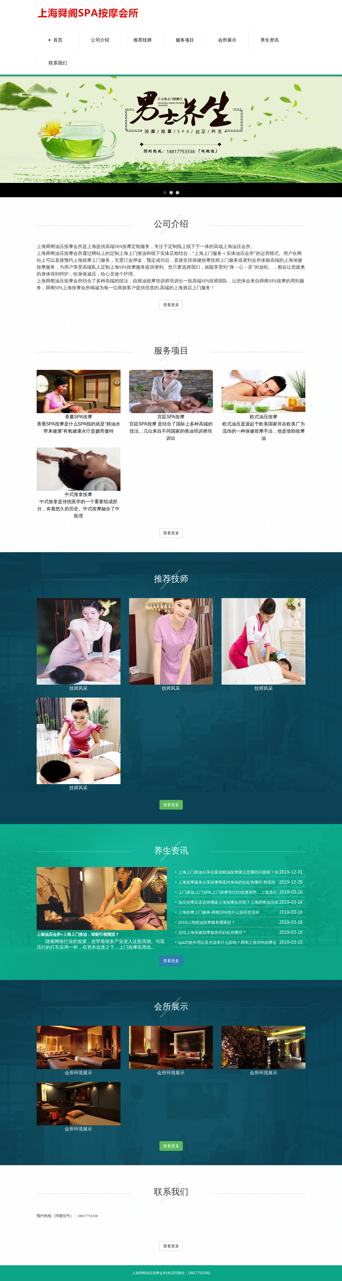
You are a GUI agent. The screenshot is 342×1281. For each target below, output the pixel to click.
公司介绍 (100, 40)
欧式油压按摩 (263, 416)
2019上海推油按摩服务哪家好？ (206, 922)
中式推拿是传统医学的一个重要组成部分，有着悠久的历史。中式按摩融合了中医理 (78, 508)
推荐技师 (142, 40)
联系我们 (58, 62)
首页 (57, 40)
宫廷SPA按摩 (171, 416)
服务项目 (185, 40)
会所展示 (227, 40)
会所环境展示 (78, 1072)
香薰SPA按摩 (78, 416)
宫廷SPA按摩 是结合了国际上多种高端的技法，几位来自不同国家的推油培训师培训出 (171, 431)
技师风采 (78, 688)
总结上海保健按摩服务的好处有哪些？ (212, 932)
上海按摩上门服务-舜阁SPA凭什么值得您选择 (219, 912)
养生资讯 (269, 40)
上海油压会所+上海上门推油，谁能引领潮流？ (78, 934)
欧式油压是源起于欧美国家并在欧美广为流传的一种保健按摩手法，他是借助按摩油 (263, 431)
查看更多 (171, 304)
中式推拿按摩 (78, 494)
